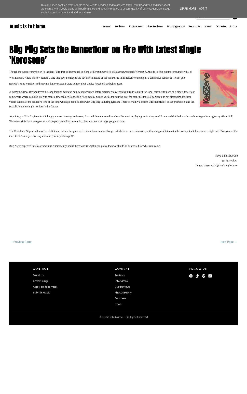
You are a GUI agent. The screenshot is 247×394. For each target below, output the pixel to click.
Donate (221, 26)
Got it (203, 8)
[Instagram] (190, 276)
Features (195, 26)
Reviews (119, 26)
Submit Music (41, 292)
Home (106, 26)
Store (233, 26)
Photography (176, 26)
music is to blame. (28, 26)
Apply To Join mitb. (45, 287)
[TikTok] (197, 276)
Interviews (136, 26)
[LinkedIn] (210, 276)
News (208, 26)
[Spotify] (203, 276)
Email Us (38, 275)
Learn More (188, 8)
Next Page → (228, 242)
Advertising (40, 281)
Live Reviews (155, 26)
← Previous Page (20, 242)
